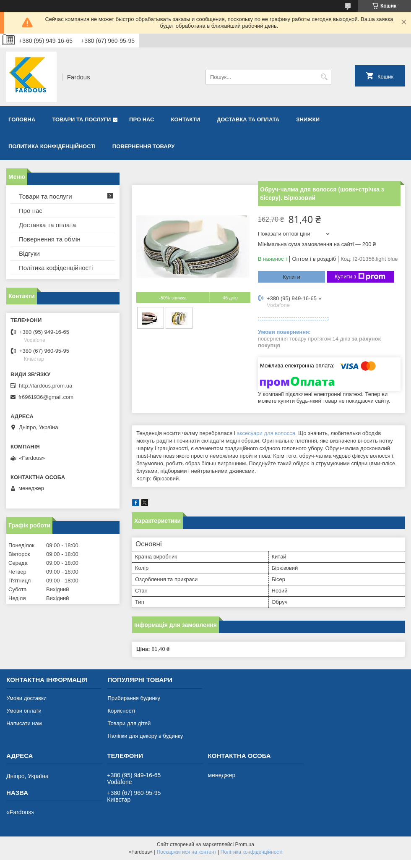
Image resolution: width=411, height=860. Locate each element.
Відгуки (29, 253)
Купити (291, 277)
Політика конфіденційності (252, 852)
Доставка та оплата (248, 119)
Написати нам (24, 723)
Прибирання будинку (133, 698)
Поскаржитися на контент (186, 852)
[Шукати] (324, 77)
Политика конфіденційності (52, 146)
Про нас (141, 119)
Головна (21, 119)
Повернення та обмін (50, 239)
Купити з (360, 277)
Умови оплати (24, 711)
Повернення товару (143, 146)
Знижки (308, 119)
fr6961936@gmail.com (45, 397)
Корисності (121, 711)
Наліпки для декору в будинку (145, 736)
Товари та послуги (81, 119)
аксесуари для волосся (266, 433)
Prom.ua (244, 844)
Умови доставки (26, 698)
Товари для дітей (129, 723)
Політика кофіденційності (56, 267)
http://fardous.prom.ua (45, 386)
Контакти (185, 119)
